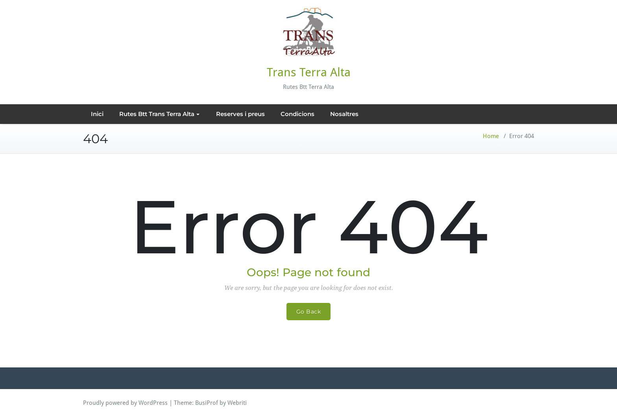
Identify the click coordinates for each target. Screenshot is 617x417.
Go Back (308, 311)
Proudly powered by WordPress (125, 402)
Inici (97, 114)
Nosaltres (344, 114)
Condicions (297, 114)
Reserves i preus (240, 114)
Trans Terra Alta (309, 72)
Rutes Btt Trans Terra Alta (159, 114)
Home (491, 136)
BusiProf (206, 402)
